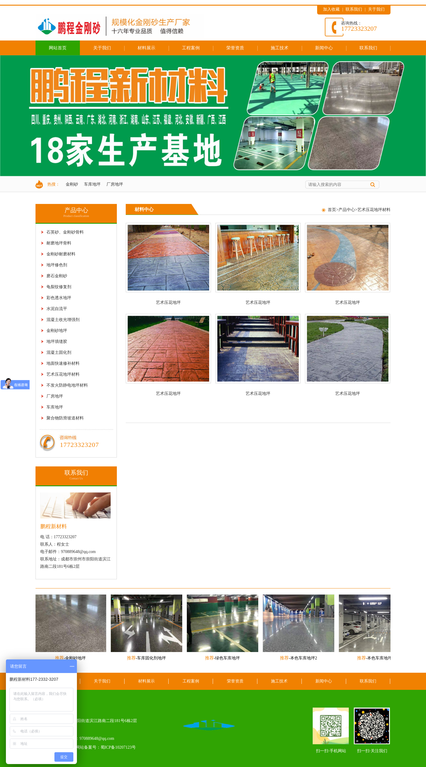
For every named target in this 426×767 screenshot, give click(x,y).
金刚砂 (72, 184)
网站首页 (58, 47)
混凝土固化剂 (58, 352)
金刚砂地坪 (56, 330)
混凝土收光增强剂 (63, 319)
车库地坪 (92, 184)
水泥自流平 (56, 309)
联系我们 (354, 9)
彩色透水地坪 (58, 298)
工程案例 (191, 47)
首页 (332, 209)
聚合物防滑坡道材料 (65, 418)
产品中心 (346, 209)
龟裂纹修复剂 (58, 287)
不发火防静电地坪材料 (67, 385)
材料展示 (146, 47)
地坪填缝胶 (56, 341)
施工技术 (279, 47)
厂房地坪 (114, 184)
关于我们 (376, 9)
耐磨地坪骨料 (58, 243)
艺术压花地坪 (168, 302)
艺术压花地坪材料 (63, 374)
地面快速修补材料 (63, 363)
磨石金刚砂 (56, 276)
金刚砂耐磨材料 (60, 254)
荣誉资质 (235, 47)
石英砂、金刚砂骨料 (65, 232)
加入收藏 (331, 9)
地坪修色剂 (56, 265)
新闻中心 (324, 47)
